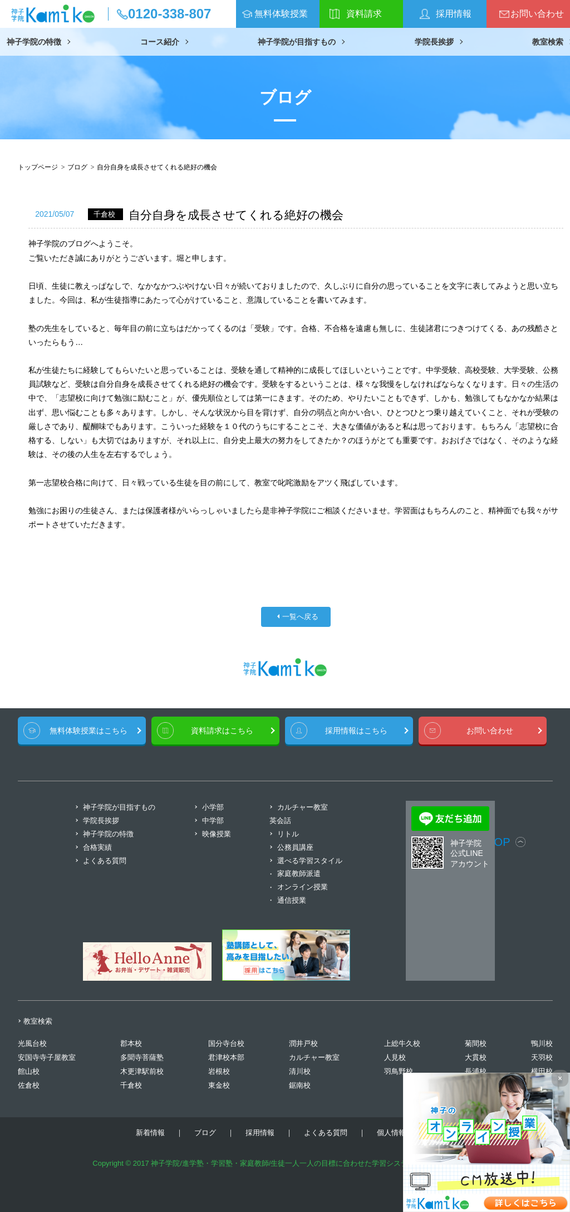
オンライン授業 (302, 887)
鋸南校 (300, 1085)
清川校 (300, 1071)
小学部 (213, 807)
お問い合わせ (537, 13)
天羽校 (542, 1057)
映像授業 (216, 834)
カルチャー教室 (314, 1057)
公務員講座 (295, 847)
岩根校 (219, 1071)
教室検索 (547, 41)
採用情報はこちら (356, 730)
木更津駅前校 (142, 1071)
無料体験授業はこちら (88, 730)
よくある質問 (104, 860)
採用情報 (453, 13)
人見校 (395, 1057)
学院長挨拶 (434, 41)
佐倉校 (29, 1085)
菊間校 (476, 1043)
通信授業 (291, 900)
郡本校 (131, 1043)
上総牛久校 (402, 1043)
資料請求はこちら (222, 730)
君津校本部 (226, 1057)
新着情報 (150, 1132)
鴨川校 (542, 1043)
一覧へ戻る (300, 616)
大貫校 (476, 1057)
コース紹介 (159, 41)
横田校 (542, 1071)
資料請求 (364, 13)
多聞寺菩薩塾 (142, 1057)
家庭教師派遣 (299, 873)
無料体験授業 (281, 13)
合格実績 (97, 847)
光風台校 (32, 1043)
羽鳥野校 (398, 1071)
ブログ (77, 167)
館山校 (29, 1071)
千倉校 (131, 1085)
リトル (288, 834)
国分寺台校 (226, 1043)
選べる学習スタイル (309, 860)
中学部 (213, 820)
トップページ (38, 167)
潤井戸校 (303, 1043)
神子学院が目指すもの (297, 41)
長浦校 (476, 1071)
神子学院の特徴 (34, 41)
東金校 (219, 1085)
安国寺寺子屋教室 (47, 1057)
